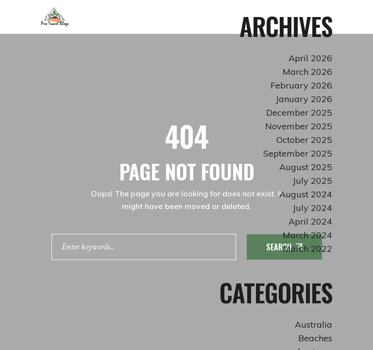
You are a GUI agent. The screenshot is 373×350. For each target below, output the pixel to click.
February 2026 (301, 85)
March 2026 (307, 71)
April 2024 (310, 221)
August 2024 (305, 194)
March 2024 (307, 235)
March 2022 (307, 248)
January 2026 (304, 99)
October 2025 (304, 139)
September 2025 (297, 153)
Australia (313, 324)
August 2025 (305, 167)
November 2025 (298, 126)
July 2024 (312, 207)
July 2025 (312, 180)
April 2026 (310, 58)
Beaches (315, 338)
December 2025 (299, 112)
